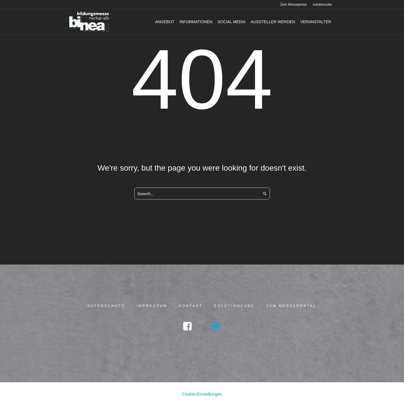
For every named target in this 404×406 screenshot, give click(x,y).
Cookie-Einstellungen (202, 394)
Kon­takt (191, 306)
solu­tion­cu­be (234, 306)
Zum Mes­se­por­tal (291, 306)
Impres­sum (152, 306)
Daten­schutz (106, 306)
